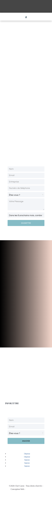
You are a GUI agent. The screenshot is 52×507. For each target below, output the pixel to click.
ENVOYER (26, 441)
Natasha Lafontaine (33, 489)
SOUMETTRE (26, 223)
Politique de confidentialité (26, 496)
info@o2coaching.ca (26, 475)
